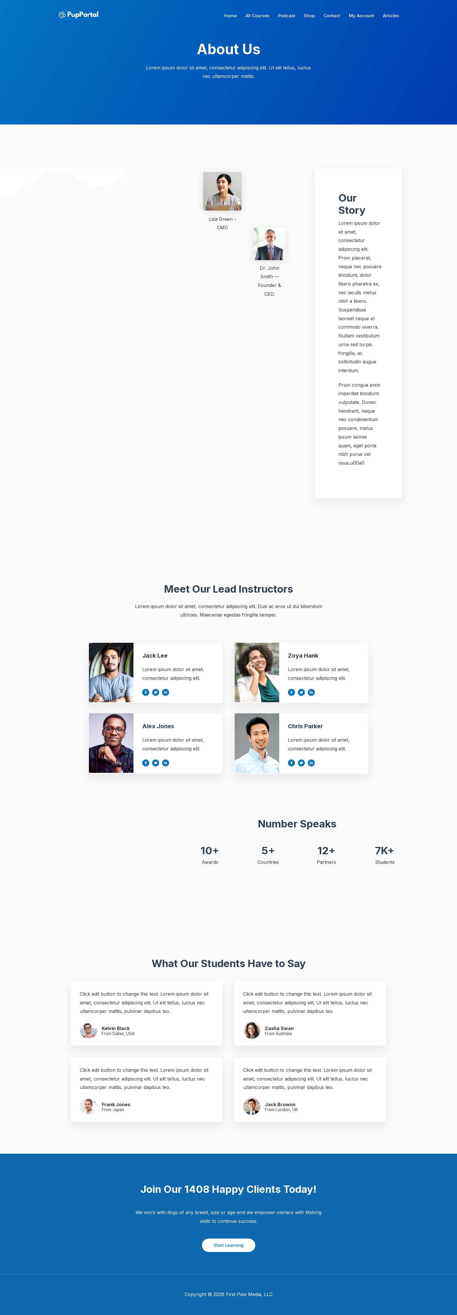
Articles (391, 15)
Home (230, 15)
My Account (361, 15)
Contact (332, 15)
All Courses (257, 15)
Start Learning (229, 1245)
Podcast (286, 15)
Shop (309, 15)
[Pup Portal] (78, 15)
